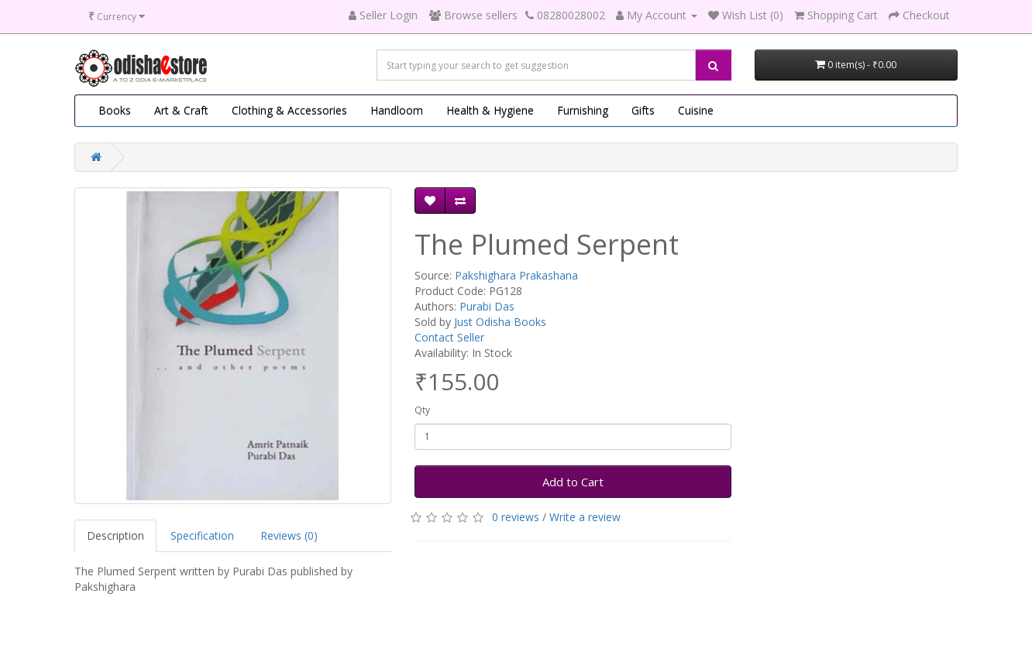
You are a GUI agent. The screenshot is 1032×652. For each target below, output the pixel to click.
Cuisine (696, 110)
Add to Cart (573, 481)
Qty (422, 410)
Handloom (396, 110)
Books (114, 110)
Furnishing (582, 110)
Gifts (643, 110)
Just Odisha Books (500, 321)
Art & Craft (181, 110)
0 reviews (515, 517)
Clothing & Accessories (289, 110)
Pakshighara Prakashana (516, 275)
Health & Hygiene (490, 110)
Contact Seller (449, 337)
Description (115, 535)
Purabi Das (486, 306)
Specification (202, 535)
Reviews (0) (289, 535)
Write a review (585, 517)
